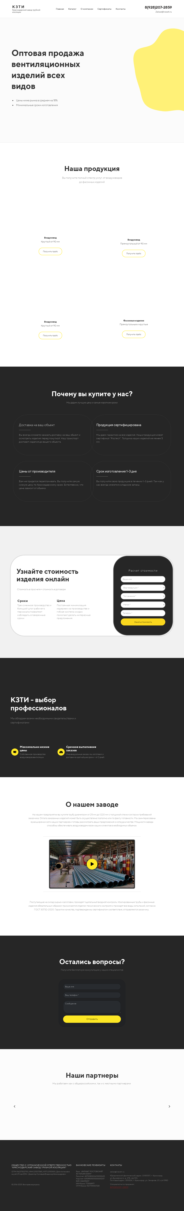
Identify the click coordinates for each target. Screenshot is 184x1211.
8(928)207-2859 (158, 7)
